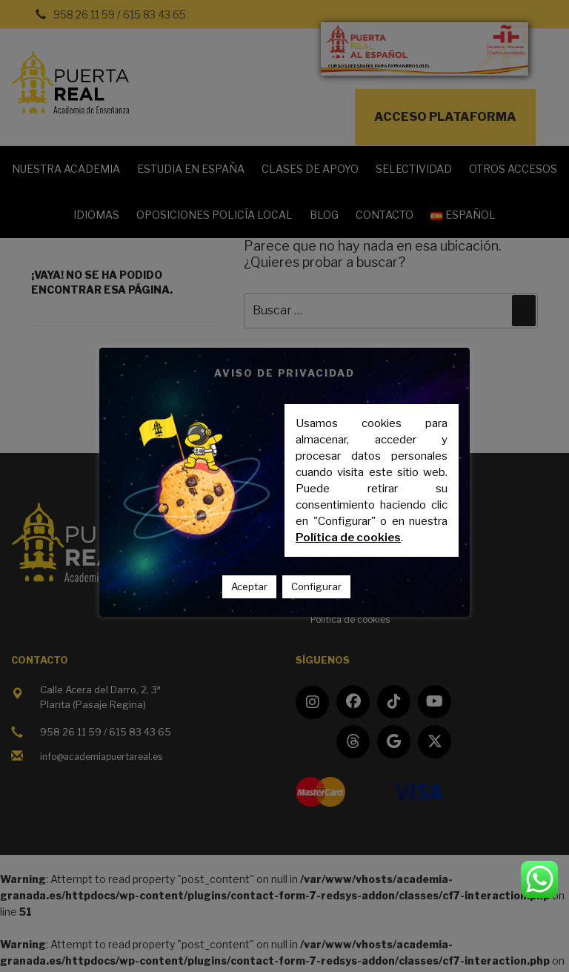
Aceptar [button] (249, 586)
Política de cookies (348, 537)
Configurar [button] (316, 586)
